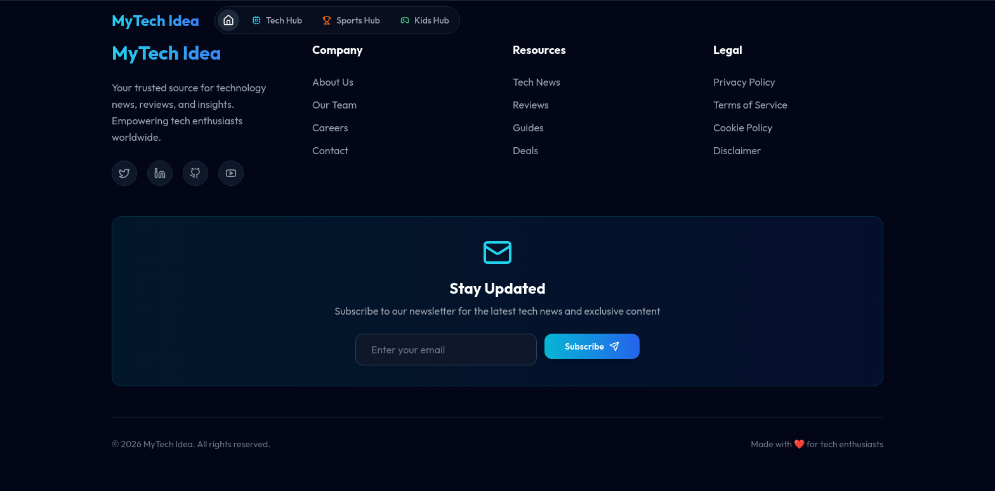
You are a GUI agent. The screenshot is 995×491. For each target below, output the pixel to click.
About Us (332, 81)
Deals (525, 150)
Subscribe (592, 346)
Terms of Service (750, 104)
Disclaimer (737, 150)
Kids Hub (424, 20)
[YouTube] (231, 173)
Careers (330, 127)
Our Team (334, 104)
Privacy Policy (744, 81)
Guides (528, 127)
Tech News (536, 81)
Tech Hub (277, 20)
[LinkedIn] (160, 173)
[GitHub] (195, 173)
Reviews (531, 104)
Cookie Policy (743, 127)
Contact (330, 150)
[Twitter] (124, 173)
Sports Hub (351, 20)
